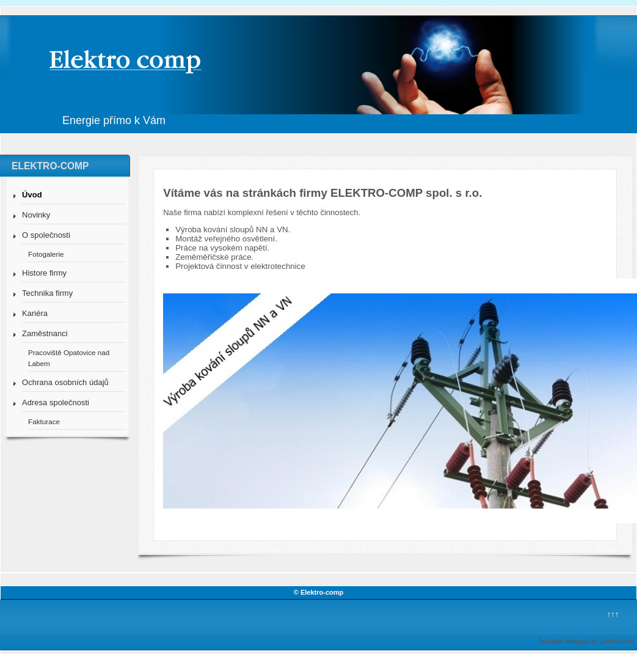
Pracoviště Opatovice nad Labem (68, 357)
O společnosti (46, 235)
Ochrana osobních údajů (65, 382)
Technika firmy (47, 293)
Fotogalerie (46, 254)
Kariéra (35, 313)
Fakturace (44, 421)
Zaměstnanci (44, 333)
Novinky (36, 214)
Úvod (32, 194)
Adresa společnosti (55, 402)
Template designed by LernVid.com (585, 641)
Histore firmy (44, 272)
